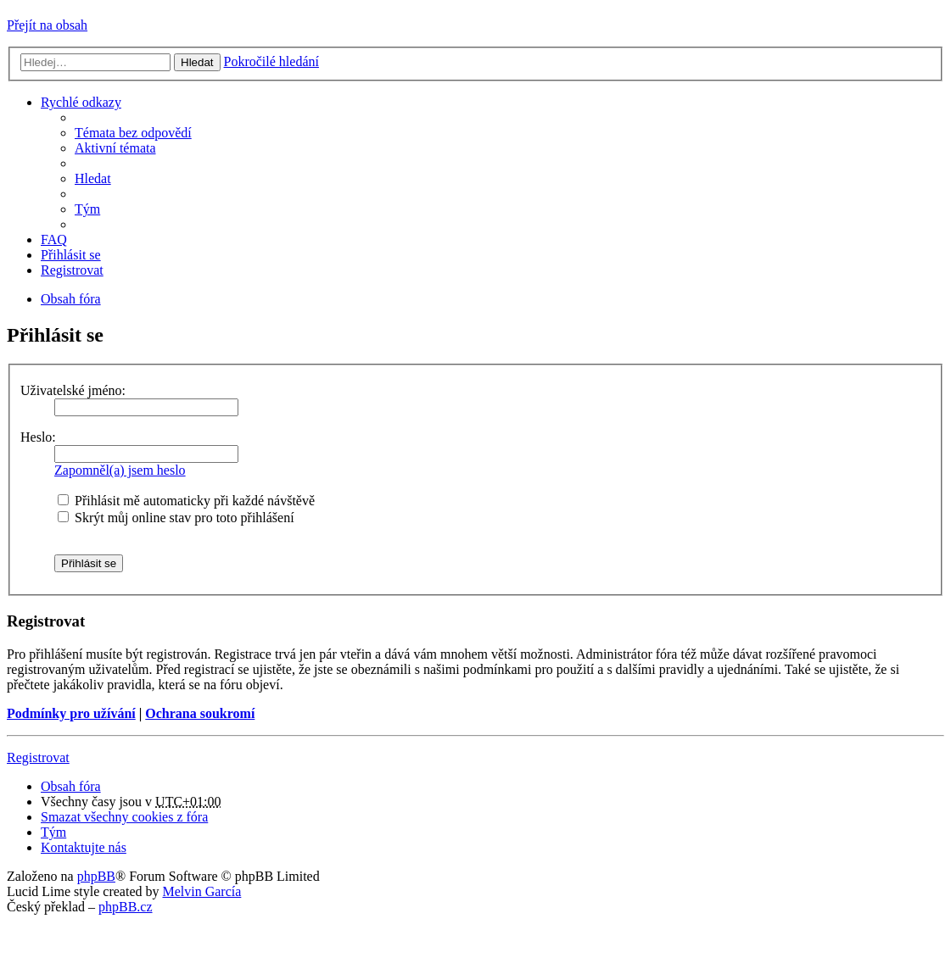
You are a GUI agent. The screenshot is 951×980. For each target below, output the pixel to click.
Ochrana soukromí (200, 713)
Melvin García (201, 891)
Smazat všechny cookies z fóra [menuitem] (124, 817)
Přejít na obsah (47, 25)
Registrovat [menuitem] (72, 270)
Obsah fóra (71, 786)
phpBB (96, 876)
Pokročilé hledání (271, 61)
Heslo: (38, 437)
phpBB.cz (125, 906)
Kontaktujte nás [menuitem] (83, 847)
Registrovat (38, 757)
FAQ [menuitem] (54, 239)
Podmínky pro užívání (71, 713)
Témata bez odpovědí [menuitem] (133, 132)
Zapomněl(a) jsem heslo (120, 470)
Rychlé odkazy (81, 102)
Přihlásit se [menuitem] (71, 255)
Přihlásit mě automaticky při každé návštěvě (186, 500)
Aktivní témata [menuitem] (115, 148)
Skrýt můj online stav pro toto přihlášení (176, 517)
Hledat (197, 62)
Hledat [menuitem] (93, 178)
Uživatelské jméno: (73, 390)
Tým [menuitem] (87, 209)
